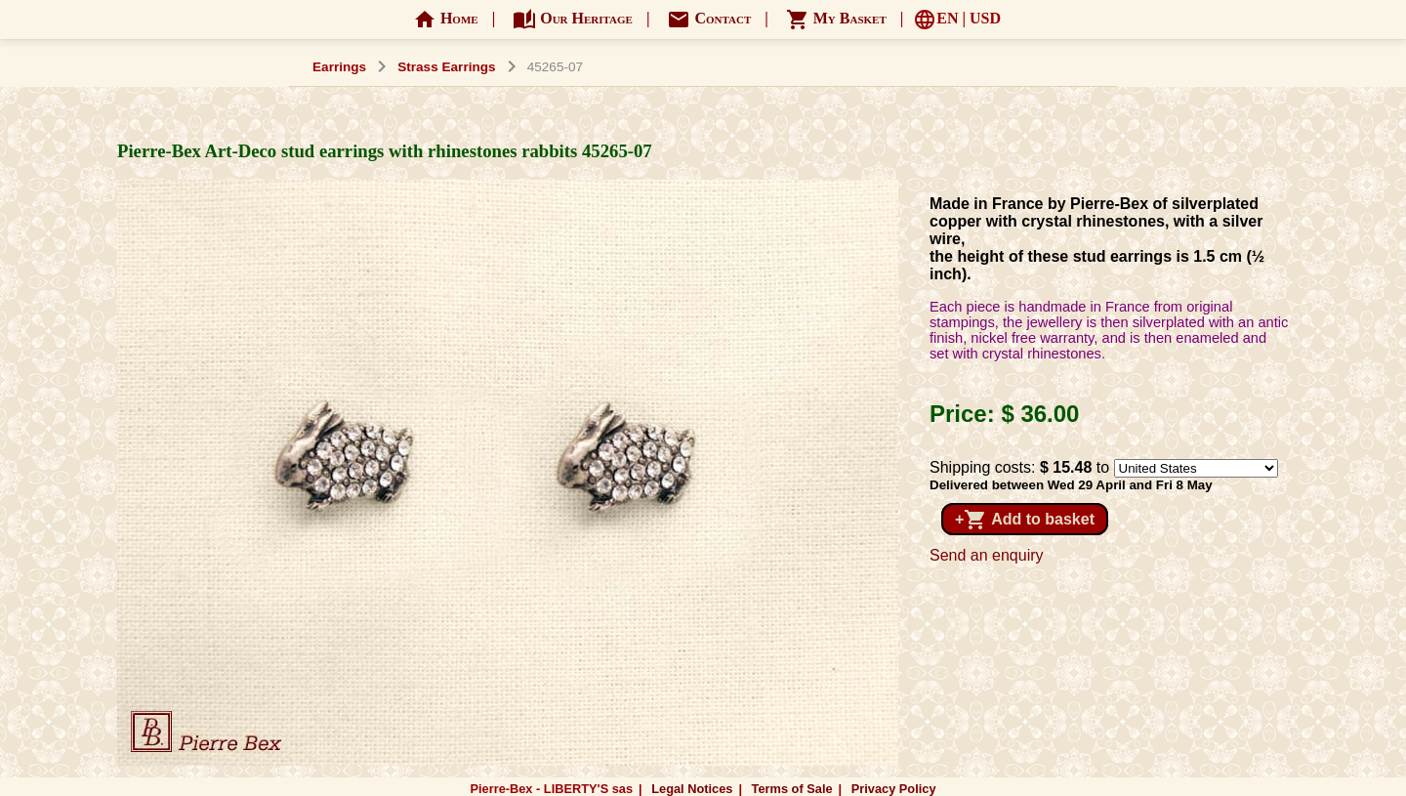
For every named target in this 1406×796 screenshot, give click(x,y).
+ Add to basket (1025, 519)
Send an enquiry (987, 555)
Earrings (339, 67)
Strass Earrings (446, 67)
